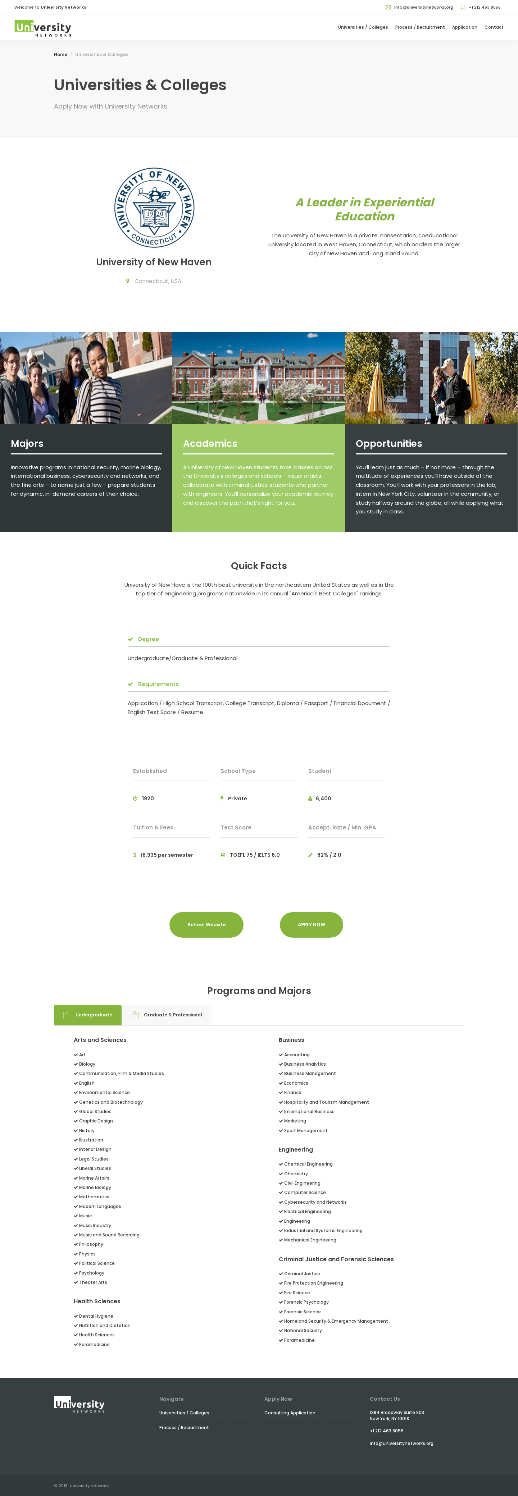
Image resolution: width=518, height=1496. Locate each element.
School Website (206, 924)
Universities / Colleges (363, 27)
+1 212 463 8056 (480, 7)
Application (464, 27)
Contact (494, 27)
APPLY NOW (311, 924)
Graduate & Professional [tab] (167, 1015)
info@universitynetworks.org (419, 7)
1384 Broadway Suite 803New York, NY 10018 (397, 1415)
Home (60, 54)
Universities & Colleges (101, 54)
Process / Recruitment (420, 27)
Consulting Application (289, 1413)
